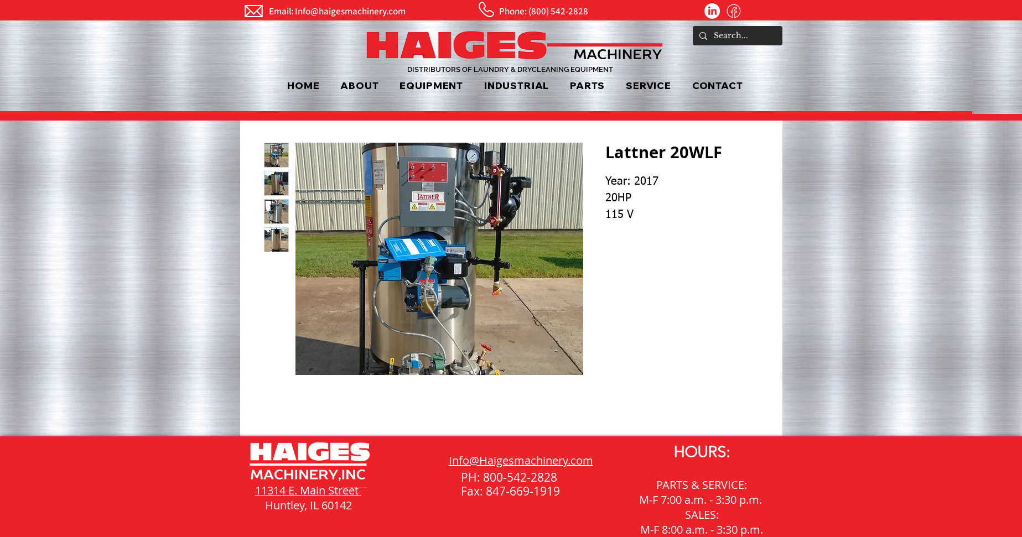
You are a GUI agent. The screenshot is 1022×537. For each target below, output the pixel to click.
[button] (431, 85)
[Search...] (736, 36)
